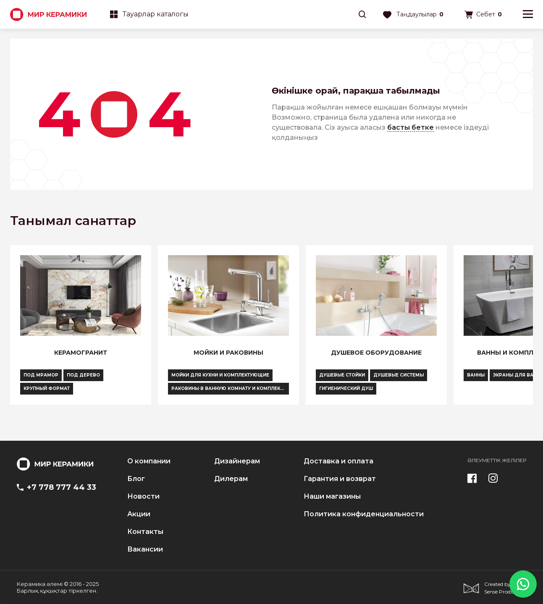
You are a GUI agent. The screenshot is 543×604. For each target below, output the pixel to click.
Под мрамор (41, 375)
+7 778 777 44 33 (56, 487)
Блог (136, 479)
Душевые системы (398, 375)
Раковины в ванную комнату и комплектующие (230, 388)
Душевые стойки (342, 375)
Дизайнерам (237, 461)
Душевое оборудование (376, 352)
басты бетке (410, 127)
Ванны (476, 375)
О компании (149, 461)
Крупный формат (47, 388)
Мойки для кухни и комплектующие (220, 375)
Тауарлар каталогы (149, 14)
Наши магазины (332, 496)
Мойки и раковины (228, 352)
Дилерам (231, 479)
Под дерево (83, 375)
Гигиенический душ (346, 388)
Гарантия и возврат (340, 479)
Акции (138, 514)
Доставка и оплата (338, 461)
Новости (143, 496)
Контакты (145, 532)
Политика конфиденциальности (364, 514)
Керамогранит (80, 352)
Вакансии (145, 549)
